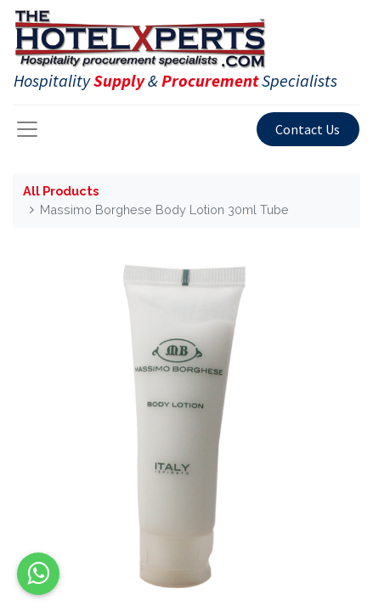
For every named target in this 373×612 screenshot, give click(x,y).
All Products (61, 191)
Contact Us (307, 129)
